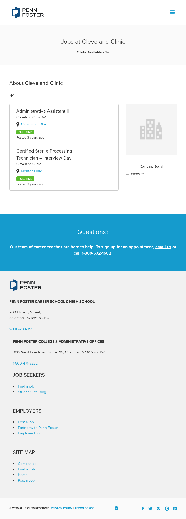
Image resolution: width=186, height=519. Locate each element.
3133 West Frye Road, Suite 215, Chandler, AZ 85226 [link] (55, 352)
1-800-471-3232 (25, 363)
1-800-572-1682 (96, 253)
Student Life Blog (32, 392)
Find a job (26, 386)
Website (137, 174)
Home (23, 475)
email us (163, 246)
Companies (27, 463)
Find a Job (26, 469)
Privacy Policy (62, 508)
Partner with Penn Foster (38, 427)
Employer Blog (30, 433)
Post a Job (26, 480)
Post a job (26, 422)
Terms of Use (84, 508)
